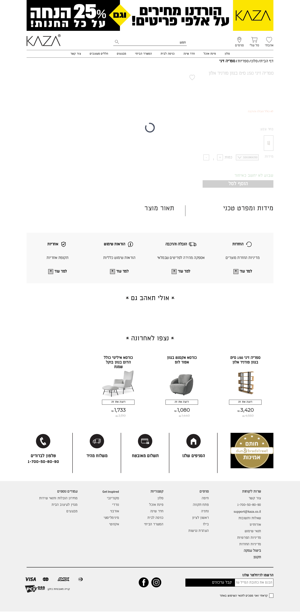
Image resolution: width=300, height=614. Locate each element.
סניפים (204, 494)
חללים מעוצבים (99, 53)
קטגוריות (156, 494)
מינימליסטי (111, 520)
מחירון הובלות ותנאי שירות (58, 501)
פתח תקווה (201, 507)
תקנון (257, 560)
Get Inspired (110, 494)
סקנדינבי (113, 501)
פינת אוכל (210, 53)
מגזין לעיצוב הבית (64, 507)
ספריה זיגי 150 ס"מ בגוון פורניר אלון (245, 360)
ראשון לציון (200, 520)
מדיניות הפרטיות (249, 540)
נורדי (115, 507)
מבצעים (121, 53)
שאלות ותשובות (249, 521)
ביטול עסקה (252, 553)
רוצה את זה (245, 404)
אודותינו (255, 527)
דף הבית (266, 61)
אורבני (114, 514)
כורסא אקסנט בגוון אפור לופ (182, 360)
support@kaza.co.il (247, 514)
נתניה (205, 514)
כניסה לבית (167, 53)
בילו (206, 527)
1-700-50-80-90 (249, 507)
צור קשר (75, 53)
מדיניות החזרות (250, 547)
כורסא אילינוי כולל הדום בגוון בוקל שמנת (118, 362)
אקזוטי (114, 527)
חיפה (205, 501)
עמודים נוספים (67, 494)
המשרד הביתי (143, 53)
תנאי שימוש (253, 534)
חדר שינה (189, 53)
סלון (227, 53)
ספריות (243, 61)
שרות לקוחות (251, 494)
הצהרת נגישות (198, 533)
